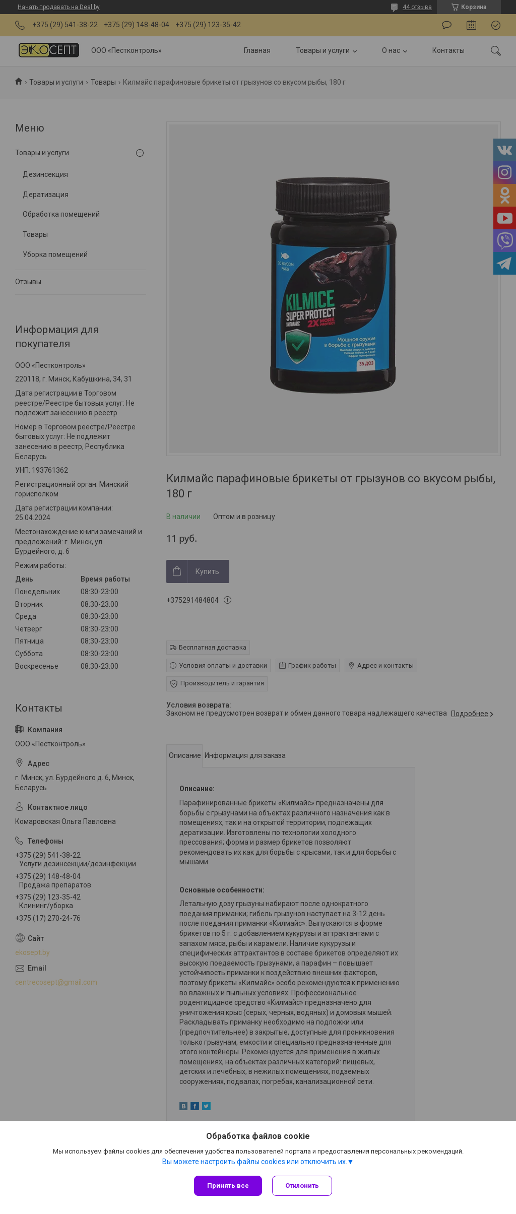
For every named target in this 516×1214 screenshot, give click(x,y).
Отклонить (302, 1185)
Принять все (228, 1185)
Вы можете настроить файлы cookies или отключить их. (254, 1162)
